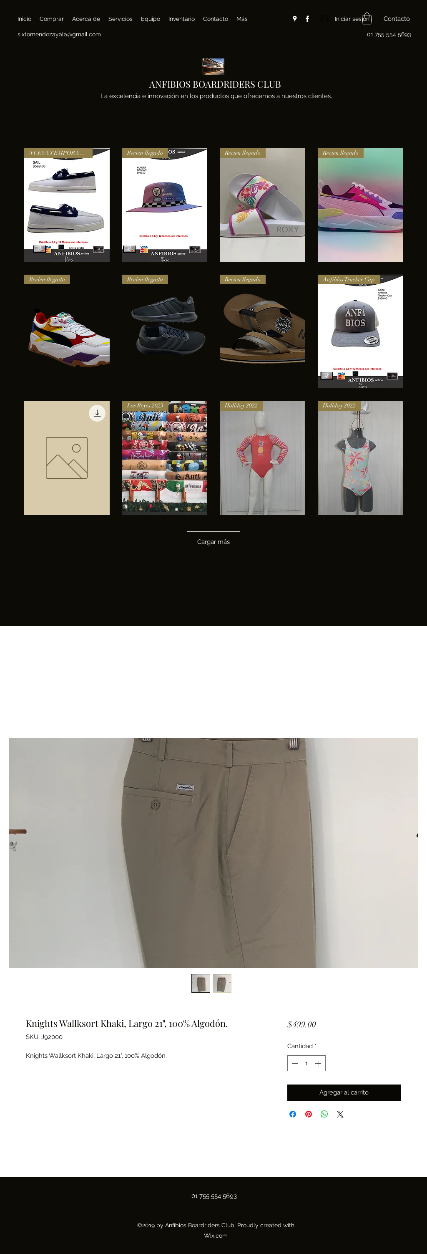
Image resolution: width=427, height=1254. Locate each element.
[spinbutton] (306, 1063)
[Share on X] (340, 1114)
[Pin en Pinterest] (309, 1114)
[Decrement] (294, 1063)
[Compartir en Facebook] (293, 1114)
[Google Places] (295, 19)
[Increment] (318, 1063)
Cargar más (213, 542)
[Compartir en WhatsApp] (324, 1114)
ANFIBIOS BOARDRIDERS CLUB (215, 84)
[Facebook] (307, 19)
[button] (367, 19)
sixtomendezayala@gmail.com (59, 34)
